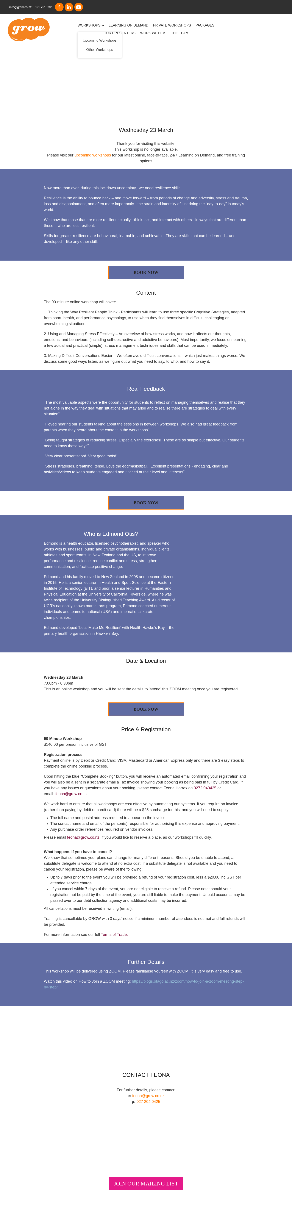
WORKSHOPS (91, 25)
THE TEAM (180, 33)
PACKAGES (205, 25)
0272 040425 (205, 788)
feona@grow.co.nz (71, 794)
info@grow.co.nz (20, 7)
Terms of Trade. (114, 934)
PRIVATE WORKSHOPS (172, 25)
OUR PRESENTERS (119, 33)
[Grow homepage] (35, 29)
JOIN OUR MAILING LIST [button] (146, 1184)
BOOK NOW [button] (146, 272)
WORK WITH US (153, 33)
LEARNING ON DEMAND (128, 25)
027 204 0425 (148, 1101)
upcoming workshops (93, 155)
